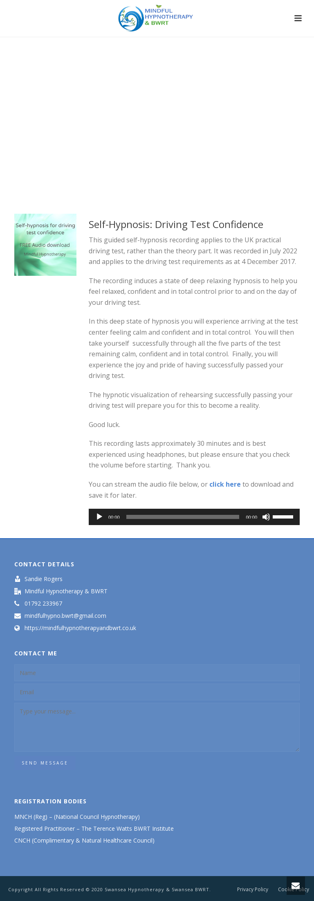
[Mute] (266, 517)
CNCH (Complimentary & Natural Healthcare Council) (85, 840)
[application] (194, 517)
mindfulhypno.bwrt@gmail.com (65, 615)
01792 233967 (43, 603)
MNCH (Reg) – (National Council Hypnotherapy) (77, 817)
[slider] (183, 517)
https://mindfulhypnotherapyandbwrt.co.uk (80, 628)
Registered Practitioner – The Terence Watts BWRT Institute (94, 828)
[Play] (99, 517)
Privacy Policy (252, 889)
